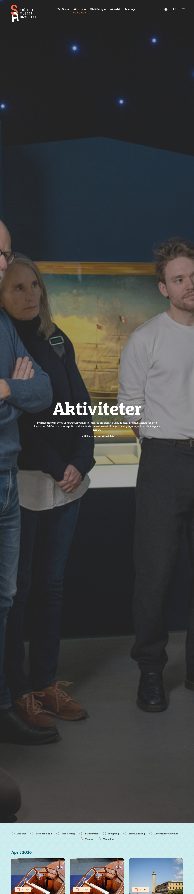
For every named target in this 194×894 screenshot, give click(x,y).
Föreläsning (68, 833)
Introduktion (91, 833)
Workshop (108, 838)
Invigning (113, 833)
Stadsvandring (137, 833)
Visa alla (21, 833)
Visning (89, 838)
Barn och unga (44, 833)
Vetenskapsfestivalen (166, 833)
